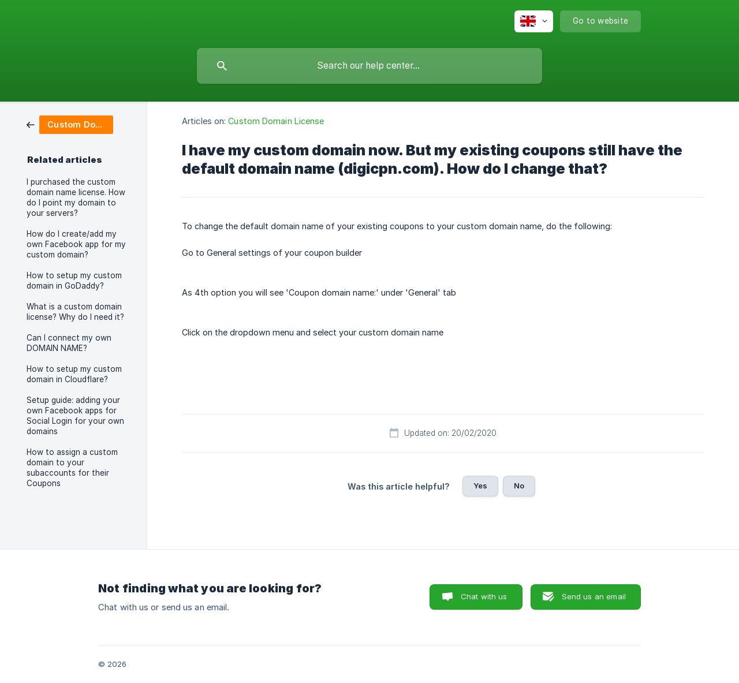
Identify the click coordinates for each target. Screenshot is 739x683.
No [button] (519, 485)
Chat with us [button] (484, 596)
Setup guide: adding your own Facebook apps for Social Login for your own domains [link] (75, 415)
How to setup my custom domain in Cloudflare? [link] (74, 374)
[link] (70, 123)
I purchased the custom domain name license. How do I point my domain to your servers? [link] (76, 197)
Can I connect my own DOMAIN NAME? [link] (69, 343)
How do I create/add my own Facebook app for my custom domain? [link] (76, 244)
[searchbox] (369, 66)
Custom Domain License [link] (276, 121)
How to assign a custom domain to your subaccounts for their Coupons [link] (72, 467)
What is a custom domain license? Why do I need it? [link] (75, 312)
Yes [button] (480, 485)
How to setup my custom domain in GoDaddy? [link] (74, 280)
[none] (533, 21)
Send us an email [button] (594, 596)
